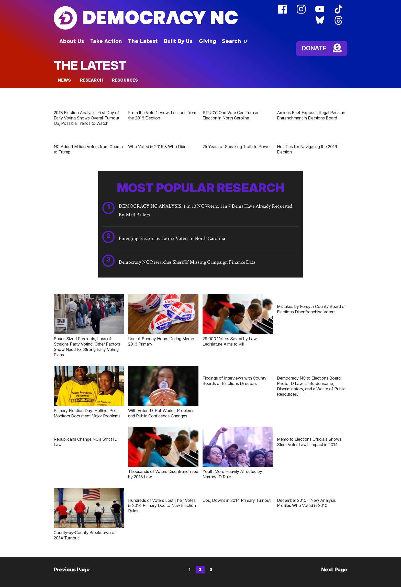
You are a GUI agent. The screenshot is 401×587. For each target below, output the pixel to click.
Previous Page (72, 525)
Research (91, 80)
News (64, 80)
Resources (125, 80)
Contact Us (188, 584)
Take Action (106, 41)
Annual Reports (302, 584)
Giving (207, 41)
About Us (71, 41)
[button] (234, 41)
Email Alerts (262, 584)
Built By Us (178, 41)
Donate (314, 48)
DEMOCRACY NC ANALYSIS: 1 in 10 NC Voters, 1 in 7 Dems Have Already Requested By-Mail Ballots (205, 210)
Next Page (334, 525)
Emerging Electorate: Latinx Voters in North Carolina (172, 238)
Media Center (225, 584)
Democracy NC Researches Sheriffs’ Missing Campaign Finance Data (187, 262)
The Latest (143, 41)
